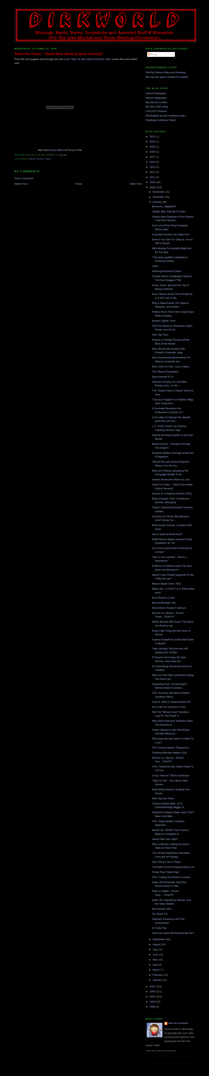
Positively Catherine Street (161, 120)
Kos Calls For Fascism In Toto (169, 706)
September (159, 939)
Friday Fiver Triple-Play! (165, 872)
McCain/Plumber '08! (164, 602)
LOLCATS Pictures (156, 111)
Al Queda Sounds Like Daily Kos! (171, 234)
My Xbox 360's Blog (157, 106)
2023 (153, 146)
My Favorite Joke (161, 908)
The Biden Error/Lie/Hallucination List (173, 867)
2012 (153, 172)
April (155, 964)
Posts (152, 54)
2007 (153, 986)
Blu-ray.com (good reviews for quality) (167, 76)
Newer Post (21, 183)
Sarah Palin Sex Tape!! (165, 839)
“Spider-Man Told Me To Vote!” (169, 211)
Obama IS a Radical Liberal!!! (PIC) (172, 493)
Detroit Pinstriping (156, 93)
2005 (153, 996)
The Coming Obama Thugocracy (170, 747)
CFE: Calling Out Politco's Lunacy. (171, 877)
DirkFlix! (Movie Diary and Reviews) (166, 72)
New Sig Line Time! (163, 798)
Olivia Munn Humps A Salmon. (169, 607)
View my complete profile (161, 1051)
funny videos (57, 150)
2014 (153, 161)
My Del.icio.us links (156, 102)
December (159, 191)
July (155, 949)
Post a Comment (23, 178)
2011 (153, 177)
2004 (153, 1001)
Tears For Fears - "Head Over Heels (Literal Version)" (59, 54)
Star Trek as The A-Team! (166, 861)
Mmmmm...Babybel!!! (164, 206)
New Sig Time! (160, 334)
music (40, 159)
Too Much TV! (160, 913)
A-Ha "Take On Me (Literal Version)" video (87, 59)
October (157, 202)
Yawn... (156, 266)
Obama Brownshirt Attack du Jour (171, 479)
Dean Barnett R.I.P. (163, 376)
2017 (153, 156)
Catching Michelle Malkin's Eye (169, 752)
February (158, 974)
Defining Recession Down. (167, 271)
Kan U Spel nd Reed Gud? (167, 534)
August (157, 944)
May (155, 959)
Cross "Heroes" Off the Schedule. (171, 775)
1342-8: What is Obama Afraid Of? (171, 701)
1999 (153, 1006)
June (156, 954)
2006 (153, 991)
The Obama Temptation (165, 371)
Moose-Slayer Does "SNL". (167, 583)
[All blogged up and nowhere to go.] (166, 115)
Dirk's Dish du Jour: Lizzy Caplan (170, 366)
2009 (153, 182)
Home (78, 183)
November (159, 196)
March (156, 969)
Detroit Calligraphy (156, 97)
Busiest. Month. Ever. (164, 320)
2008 (153, 187)
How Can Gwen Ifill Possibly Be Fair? (173, 933)
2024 (153, 141)
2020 (153, 151)
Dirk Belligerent (178, 1023)
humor (32, 159)
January (157, 979)
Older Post (136, 183)
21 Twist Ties (159, 928)
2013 (153, 167)
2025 (153, 136)
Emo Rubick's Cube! (163, 597)
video (48, 159)
